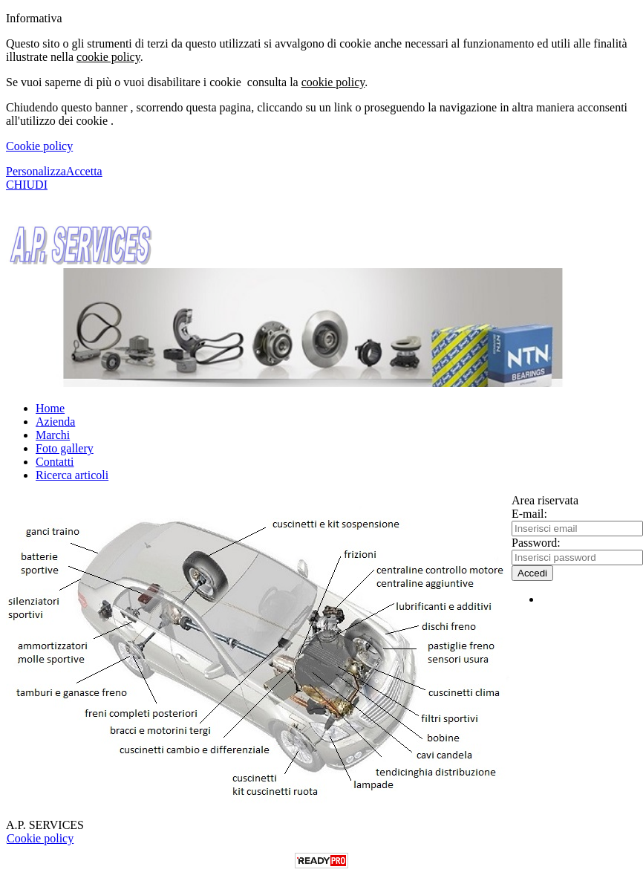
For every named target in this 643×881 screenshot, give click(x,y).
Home (50, 408)
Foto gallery (65, 448)
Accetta (84, 171)
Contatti (55, 461)
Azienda (55, 421)
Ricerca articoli (72, 475)
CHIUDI (27, 184)
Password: (536, 542)
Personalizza (36, 171)
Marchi (53, 435)
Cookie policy (39, 146)
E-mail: (529, 513)
